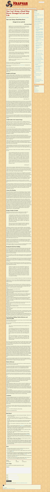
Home (7, 8)
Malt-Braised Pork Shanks (38, 79)
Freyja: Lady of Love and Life (39, 54)
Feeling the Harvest (37, 69)
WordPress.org (36, 91)
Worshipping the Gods (38, 38)
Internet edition (28, 434)
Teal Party (36, 17)
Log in (35, 87)
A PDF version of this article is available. (23, 17)
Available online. (22, 425)
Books (20, 8)
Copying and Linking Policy (32, 8)
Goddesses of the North (38, 43)
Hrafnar (4, 487)
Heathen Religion (37, 27)
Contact (26, 8)
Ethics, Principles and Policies (38, 23)
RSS (43, 8)
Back (13, 451)
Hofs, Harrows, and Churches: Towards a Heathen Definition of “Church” (39, 29)
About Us (10, 8)
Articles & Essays (15, 8)
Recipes (23, 8)
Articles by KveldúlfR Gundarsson (39, 62)
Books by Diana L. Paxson (38, 73)
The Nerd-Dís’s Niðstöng (38, 57)
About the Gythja (37, 13)
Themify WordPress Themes (12, 488)
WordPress (7, 488)
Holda (36, 49)
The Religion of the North (39, 42)
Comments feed (36, 90)
